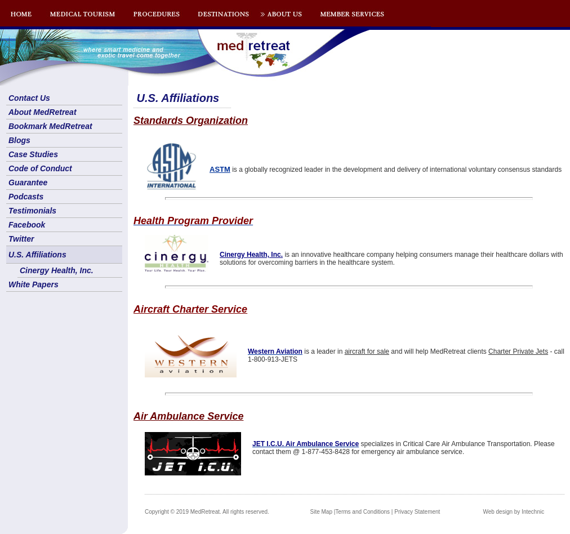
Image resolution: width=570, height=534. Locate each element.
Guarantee (27, 182)
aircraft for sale (367, 351)
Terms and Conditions (362, 512)
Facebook (26, 224)
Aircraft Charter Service (190, 309)
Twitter (21, 238)
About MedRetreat (42, 112)
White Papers (33, 284)
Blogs (19, 140)
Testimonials (32, 210)
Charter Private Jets (518, 351)
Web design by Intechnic (513, 512)
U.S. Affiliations (37, 254)
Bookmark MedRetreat (50, 126)
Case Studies (33, 154)
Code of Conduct (40, 168)
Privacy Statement (417, 512)
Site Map (321, 512)
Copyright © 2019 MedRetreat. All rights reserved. (207, 512)
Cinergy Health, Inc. (56, 270)
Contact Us (29, 98)
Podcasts (25, 196)
